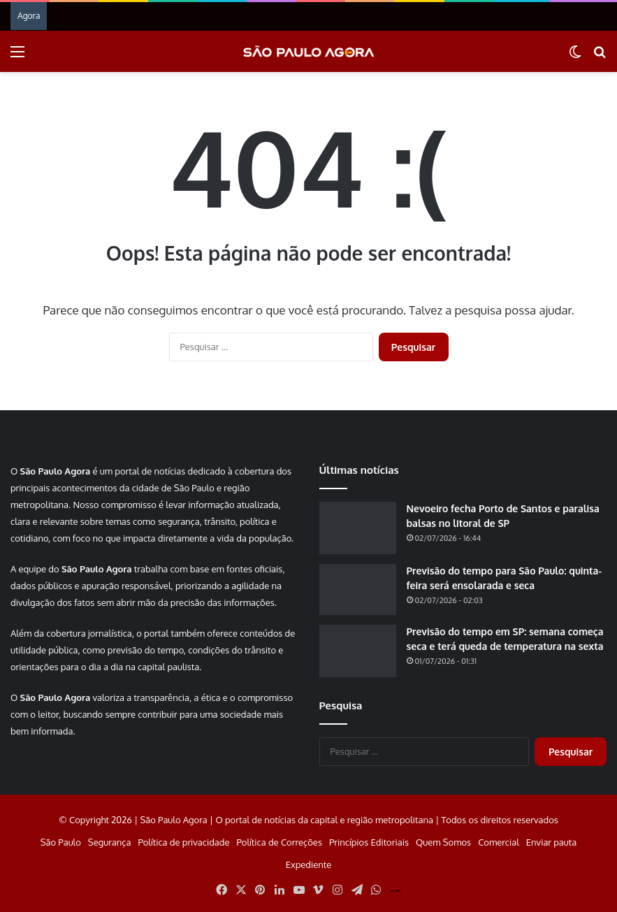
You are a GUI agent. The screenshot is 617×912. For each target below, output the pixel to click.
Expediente (309, 864)
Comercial (498, 842)
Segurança (109, 842)
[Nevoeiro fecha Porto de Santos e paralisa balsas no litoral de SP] (357, 528)
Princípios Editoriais (369, 842)
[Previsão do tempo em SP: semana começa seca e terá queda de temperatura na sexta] (357, 651)
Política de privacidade (183, 842)
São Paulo (61, 842)
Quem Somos (443, 842)
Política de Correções (279, 842)
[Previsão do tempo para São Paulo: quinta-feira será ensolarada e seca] (357, 590)
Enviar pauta (551, 842)
